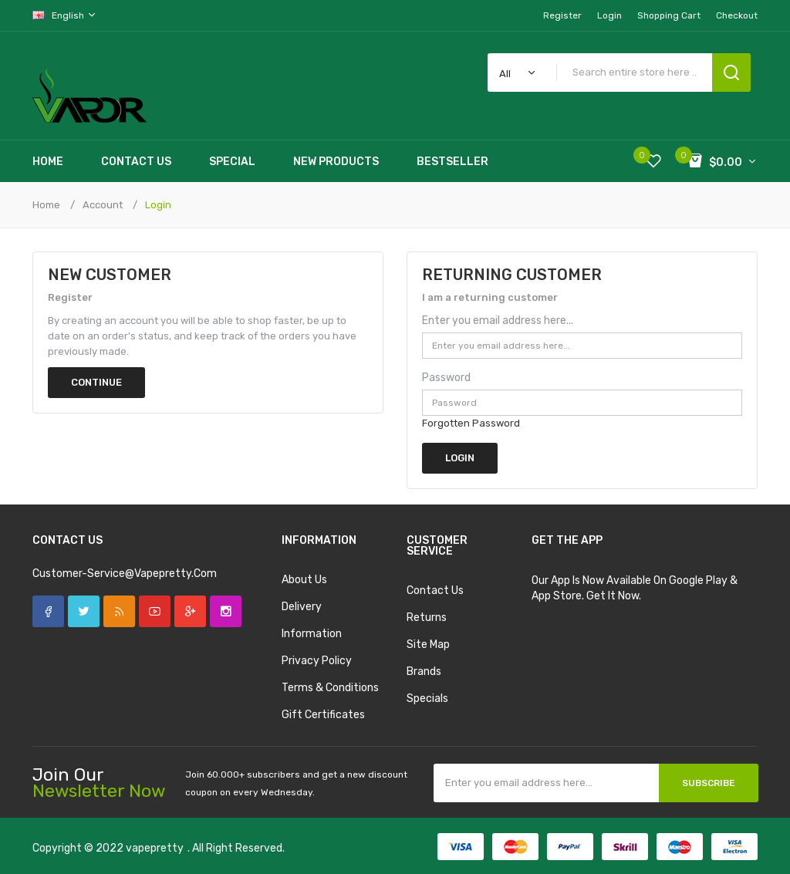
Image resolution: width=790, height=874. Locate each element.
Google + (190, 611)
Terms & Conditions (330, 687)
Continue (96, 382)
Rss (119, 611)
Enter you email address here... (497, 320)
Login (609, 15)
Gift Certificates (323, 714)
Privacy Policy (317, 660)
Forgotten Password (471, 423)
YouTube (154, 611)
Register (562, 15)
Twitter (84, 611)
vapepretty (155, 848)
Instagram (225, 611)
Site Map (428, 644)
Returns (427, 617)
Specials (427, 698)
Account (103, 205)
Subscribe (708, 783)
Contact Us (435, 590)
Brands (424, 671)
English (64, 15)
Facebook (48, 611)
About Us (304, 579)
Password (446, 377)
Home (46, 205)
